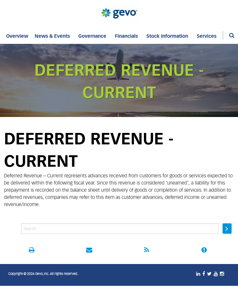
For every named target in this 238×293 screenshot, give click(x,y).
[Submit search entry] (227, 228)
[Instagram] (223, 273)
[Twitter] (210, 273)
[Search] (227, 35)
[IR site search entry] (120, 228)
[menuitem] (17, 35)
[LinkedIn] (199, 273)
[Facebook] (204, 273)
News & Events (52, 35)
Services (206, 35)
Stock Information (167, 35)
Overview (17, 35)
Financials (126, 35)
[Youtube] (217, 273)
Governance (92, 35)
